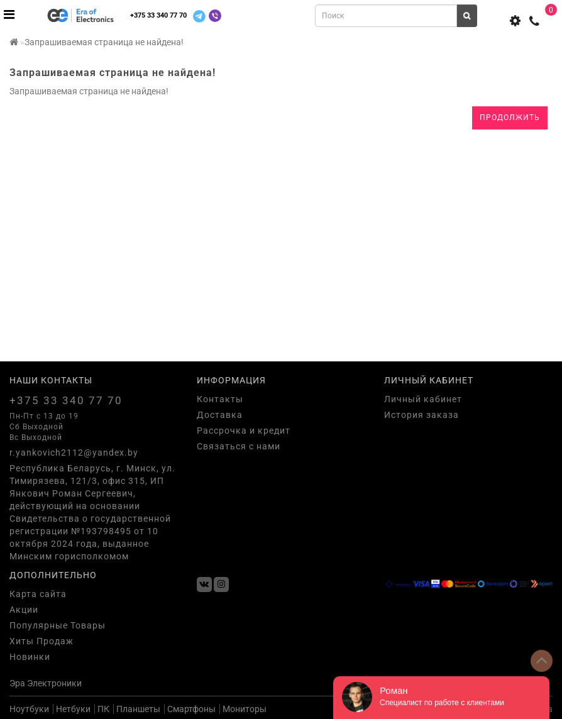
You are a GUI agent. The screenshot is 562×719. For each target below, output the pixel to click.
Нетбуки (73, 709)
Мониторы (245, 709)
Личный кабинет (423, 399)
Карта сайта (38, 594)
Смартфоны (191, 709)
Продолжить (510, 117)
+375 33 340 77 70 (158, 15)
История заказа (421, 415)
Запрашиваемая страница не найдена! (104, 42)
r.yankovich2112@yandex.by (73, 452)
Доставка (220, 415)
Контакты (220, 399)
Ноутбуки (29, 709)
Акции (23, 610)
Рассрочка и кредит (243, 430)
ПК (103, 709)
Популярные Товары (57, 625)
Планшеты (138, 709)
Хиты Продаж (41, 641)
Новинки (29, 657)
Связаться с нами (238, 446)
